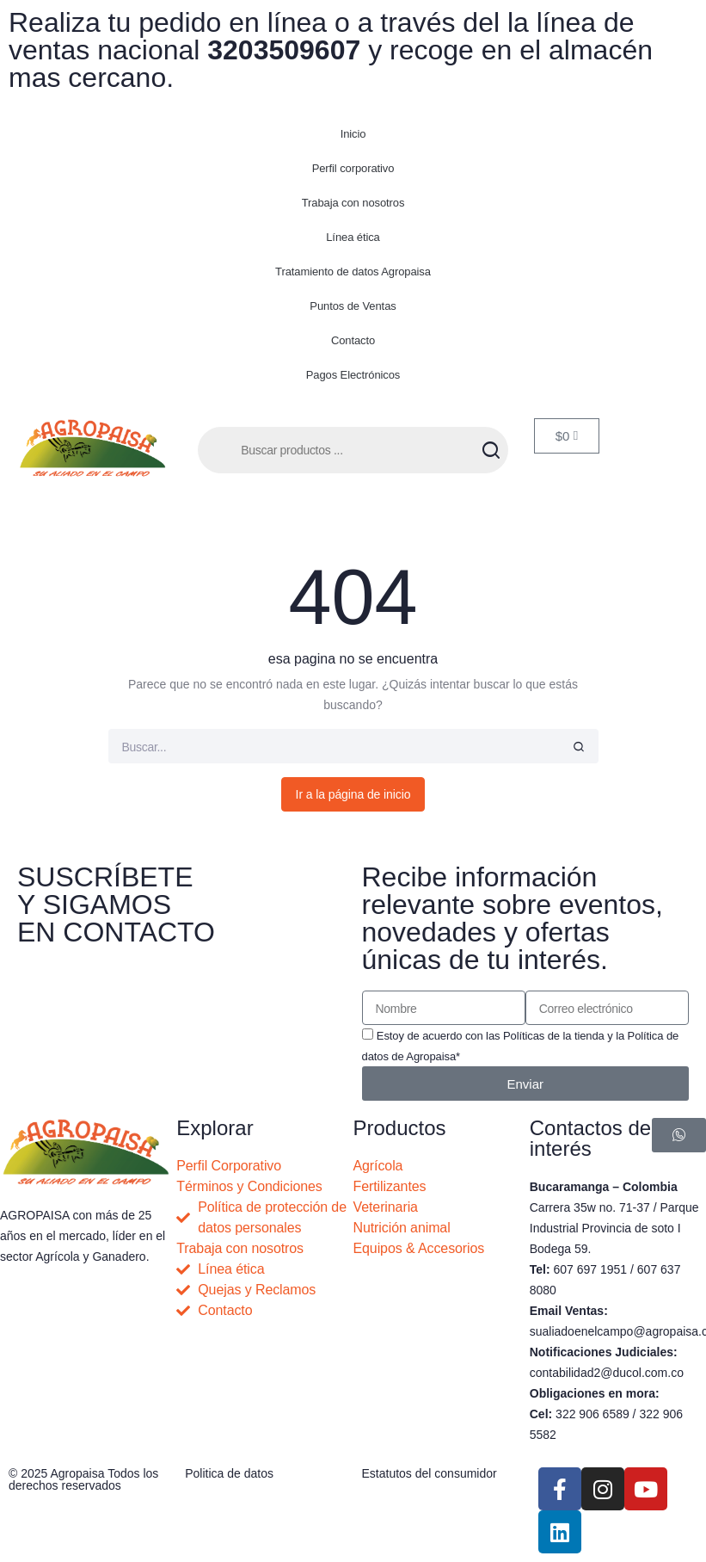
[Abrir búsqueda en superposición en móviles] (353, 450)
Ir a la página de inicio (353, 794)
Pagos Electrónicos (353, 374)
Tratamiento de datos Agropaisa (353, 271)
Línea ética (353, 237)
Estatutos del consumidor (429, 1473)
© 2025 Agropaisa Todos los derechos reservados (83, 1479)
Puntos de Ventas (353, 305)
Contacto (353, 340)
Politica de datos (229, 1473)
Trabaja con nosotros (353, 202)
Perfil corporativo (353, 168)
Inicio (353, 133)
